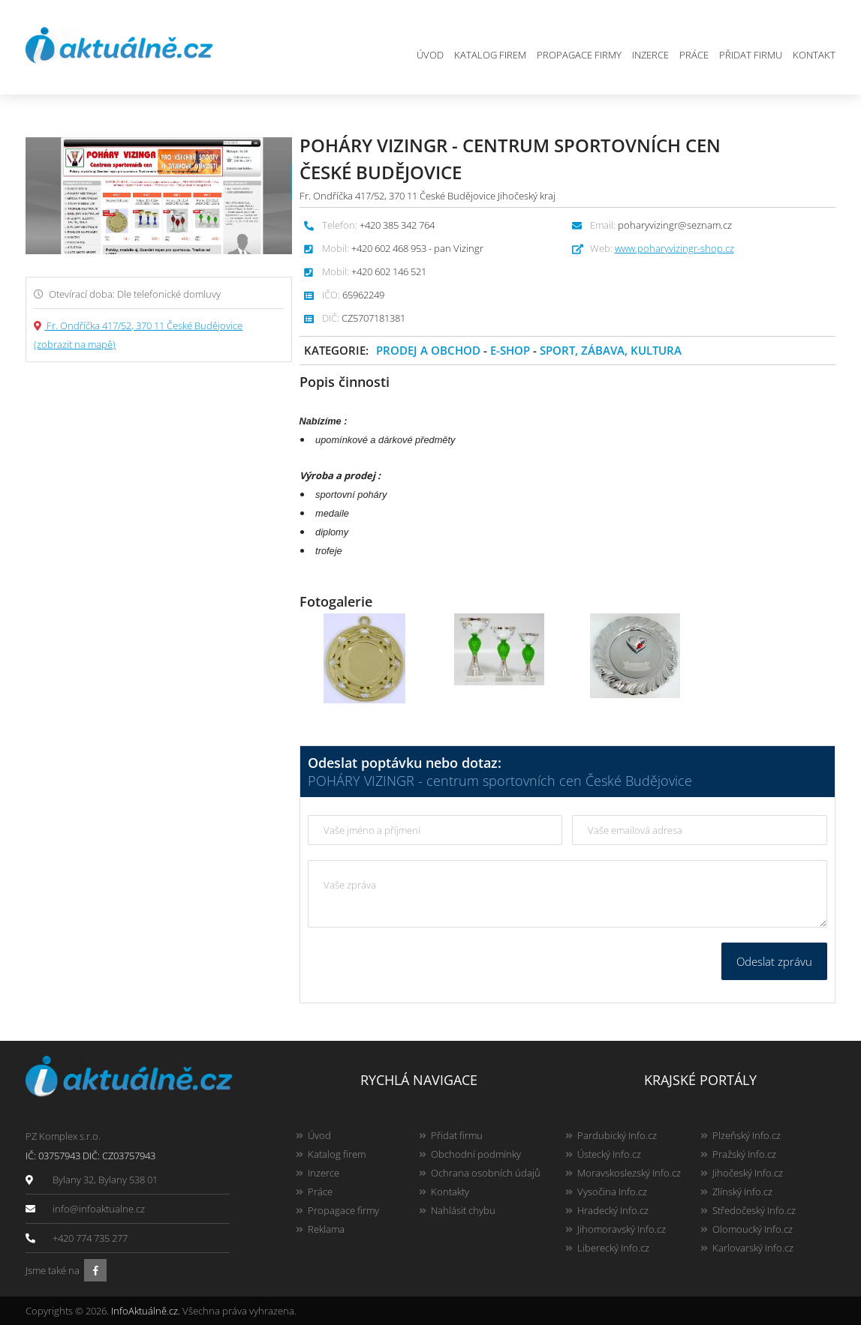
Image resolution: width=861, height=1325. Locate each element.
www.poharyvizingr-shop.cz (674, 248)
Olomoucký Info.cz (752, 1229)
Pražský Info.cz (744, 1154)
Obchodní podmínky (476, 1154)
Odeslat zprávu (774, 961)
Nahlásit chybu (463, 1210)
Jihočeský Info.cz (747, 1173)
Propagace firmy (579, 54)
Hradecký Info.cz (613, 1210)
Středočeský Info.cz (754, 1210)
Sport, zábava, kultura (611, 350)
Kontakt (814, 54)
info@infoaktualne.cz (99, 1209)
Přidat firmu (750, 54)
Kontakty (450, 1191)
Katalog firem (490, 54)
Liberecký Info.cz (613, 1248)
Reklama (326, 1229)
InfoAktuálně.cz (144, 1311)
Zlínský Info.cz (742, 1191)
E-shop (510, 350)
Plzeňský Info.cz (746, 1135)
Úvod (430, 54)
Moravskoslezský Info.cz (629, 1173)
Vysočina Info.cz (612, 1191)
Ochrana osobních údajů (485, 1173)
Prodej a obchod (428, 350)
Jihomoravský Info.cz (621, 1229)
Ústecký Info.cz (609, 1154)
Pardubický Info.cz (617, 1135)
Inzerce (650, 54)
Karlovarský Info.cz (752, 1248)
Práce (694, 54)
